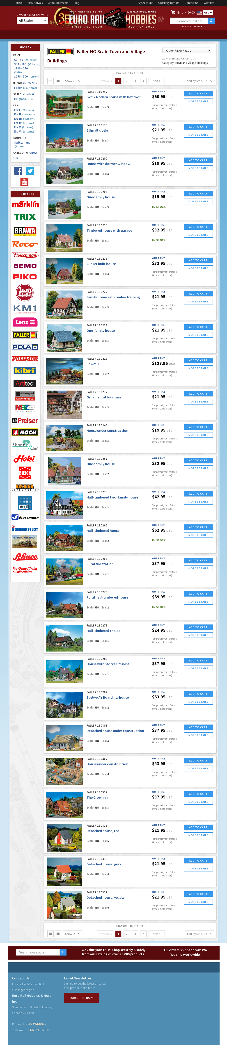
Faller (25, 88)
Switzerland (22, 144)
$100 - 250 (21, 70)
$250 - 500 (26, 76)
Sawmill (93, 363)
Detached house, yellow (105, 897)
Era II (24, 114)
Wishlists (209, 3)
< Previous (105, 81)
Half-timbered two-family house (112, 497)
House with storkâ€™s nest (108, 664)
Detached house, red (103, 830)
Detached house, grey (104, 864)
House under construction (107, 430)
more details (198, 101)
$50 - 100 (27, 64)
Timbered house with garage (109, 230)
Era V (23, 127)
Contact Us (191, 3)
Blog (76, 3)
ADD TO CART (198, 93)
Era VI (24, 131)
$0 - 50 (25, 60)
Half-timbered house (103, 530)
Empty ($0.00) (186, 12)
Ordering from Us (168, 3)
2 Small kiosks (98, 130)
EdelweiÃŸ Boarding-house (108, 697)
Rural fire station (100, 564)
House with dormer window (108, 163)
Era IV (24, 123)
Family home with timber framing (113, 297)
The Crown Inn (98, 797)
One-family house (101, 197)
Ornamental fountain (104, 397)
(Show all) (30, 83)
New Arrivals (35, 3)
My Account (145, 3)
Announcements (58, 3)
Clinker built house (101, 263)
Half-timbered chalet (103, 630)
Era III (25, 119)
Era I (24, 110)
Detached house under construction (115, 730)
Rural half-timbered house (107, 597)
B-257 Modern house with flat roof (114, 97)
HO (23, 99)
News (19, 3)
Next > (157, 81)
